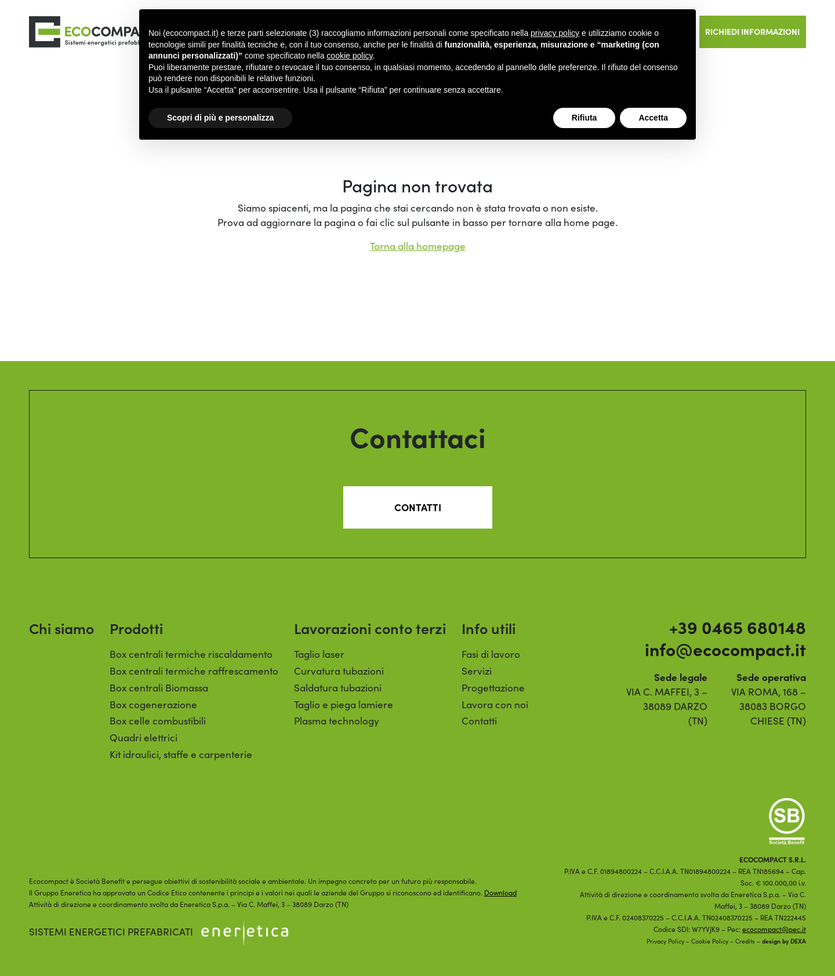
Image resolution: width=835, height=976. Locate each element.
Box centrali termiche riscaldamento (191, 654)
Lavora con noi (495, 704)
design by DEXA (784, 941)
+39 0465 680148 (737, 627)
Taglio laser (319, 654)
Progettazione (493, 687)
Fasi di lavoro (491, 654)
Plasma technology (336, 720)
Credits (745, 941)
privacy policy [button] (555, 33)
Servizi (477, 671)
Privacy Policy (665, 941)
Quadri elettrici (143, 737)
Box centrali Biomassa (159, 687)
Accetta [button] (653, 117)
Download (500, 892)
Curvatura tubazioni (339, 671)
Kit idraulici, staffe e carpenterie (181, 754)
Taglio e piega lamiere (343, 704)
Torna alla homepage (418, 246)
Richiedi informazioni (752, 31)
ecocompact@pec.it (774, 929)
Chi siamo (61, 628)
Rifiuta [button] (584, 117)
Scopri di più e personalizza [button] (220, 117)
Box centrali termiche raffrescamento (194, 671)
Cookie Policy (709, 941)
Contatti (417, 507)
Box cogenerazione (153, 704)
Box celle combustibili (158, 720)
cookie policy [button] (349, 55)
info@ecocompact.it (725, 649)
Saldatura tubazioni (338, 687)
